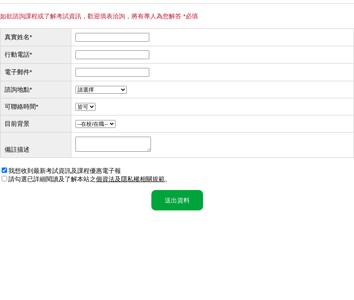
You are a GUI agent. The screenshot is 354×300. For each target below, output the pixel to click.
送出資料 (177, 202)
